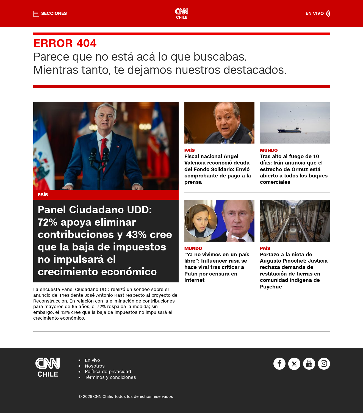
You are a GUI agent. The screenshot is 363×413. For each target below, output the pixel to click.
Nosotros (95, 366)
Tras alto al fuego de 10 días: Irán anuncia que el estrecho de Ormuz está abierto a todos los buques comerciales (294, 169)
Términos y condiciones (110, 377)
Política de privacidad (108, 371)
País (43, 194)
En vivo (92, 360)
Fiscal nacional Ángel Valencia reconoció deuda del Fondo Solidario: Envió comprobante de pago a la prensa (217, 169)
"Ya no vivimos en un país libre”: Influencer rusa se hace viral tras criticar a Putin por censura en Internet (216, 267)
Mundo (269, 150)
